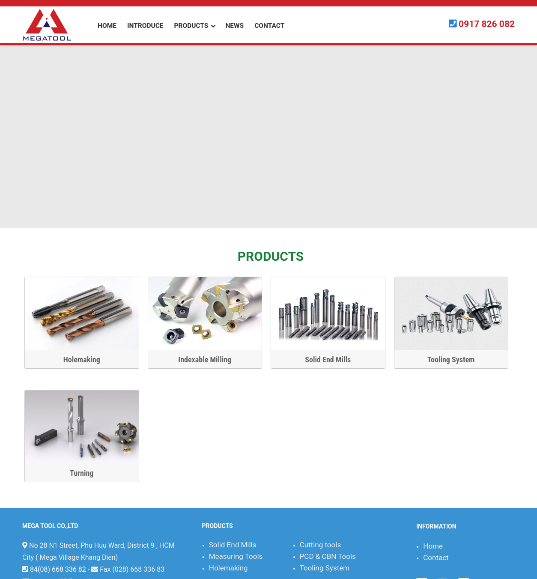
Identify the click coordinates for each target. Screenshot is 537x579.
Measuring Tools (236, 556)
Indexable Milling (210, 359)
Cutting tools (320, 544)
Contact (435, 557)
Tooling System (456, 359)
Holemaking (87, 359)
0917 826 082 (487, 24)
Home (433, 546)
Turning (87, 473)
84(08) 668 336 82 (58, 569)
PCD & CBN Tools (328, 556)
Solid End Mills (334, 359)
